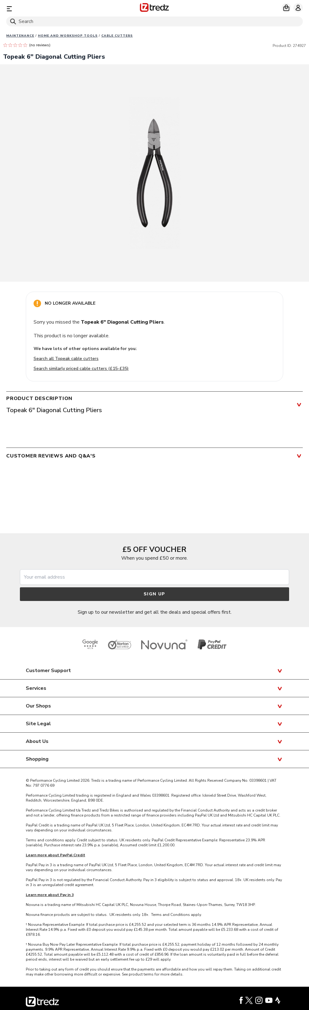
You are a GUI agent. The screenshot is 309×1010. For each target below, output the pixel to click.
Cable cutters (117, 36)
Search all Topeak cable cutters (66, 359)
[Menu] (55, 8)
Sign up (154, 594)
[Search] (154, 21)
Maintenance (20, 36)
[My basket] (286, 7)
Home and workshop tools (68, 36)
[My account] (298, 7)
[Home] (154, 8)
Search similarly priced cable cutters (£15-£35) (81, 368)
